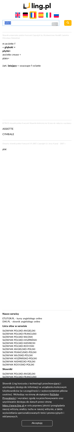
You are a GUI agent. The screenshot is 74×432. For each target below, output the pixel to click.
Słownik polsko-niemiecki (18, 343)
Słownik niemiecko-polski (18, 362)
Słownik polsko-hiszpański (19, 340)
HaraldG (58, 35)
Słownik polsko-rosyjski (18, 346)
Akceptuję (37, 423)
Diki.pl (6, 322)
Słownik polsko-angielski (18, 331)
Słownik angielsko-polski (18, 349)
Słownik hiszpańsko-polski (19, 358)
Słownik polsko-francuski (19, 334)
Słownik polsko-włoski (17, 337)
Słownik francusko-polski (19, 352)
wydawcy (67, 123)
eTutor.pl (8, 318)
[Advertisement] (37, 192)
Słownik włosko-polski (17, 355)
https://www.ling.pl (13, 405)
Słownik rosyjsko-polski (18, 365)
